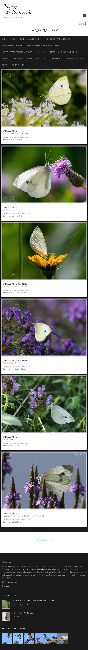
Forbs (5, 59)
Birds (12, 39)
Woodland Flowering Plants (26, 59)
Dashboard (6, 586)
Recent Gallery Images (13, 628)
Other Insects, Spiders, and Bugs (17, 52)
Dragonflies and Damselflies (58, 39)
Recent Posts (9, 595)
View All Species (44, 540)
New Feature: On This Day (23, 613)
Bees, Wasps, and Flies (12, 45)
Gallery (43, 569)
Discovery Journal (29, 569)
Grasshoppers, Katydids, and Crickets (44, 45)
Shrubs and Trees (75, 59)
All (3, 39)
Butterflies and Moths (30, 39)
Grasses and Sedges (53, 59)
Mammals (41, 52)
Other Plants (18, 65)
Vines (4, 65)
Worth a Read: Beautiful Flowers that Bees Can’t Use (33, 601)
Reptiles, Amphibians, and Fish (63, 52)
